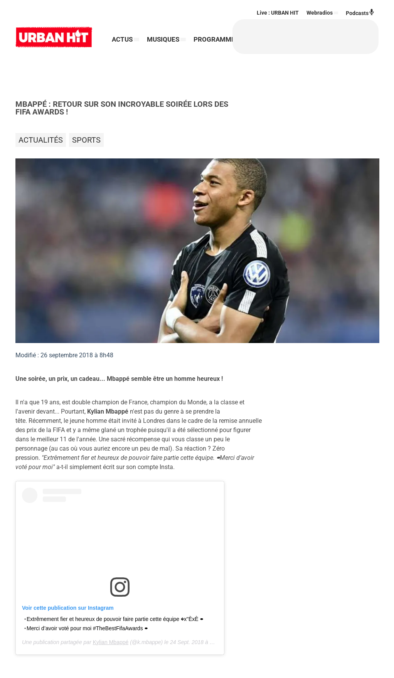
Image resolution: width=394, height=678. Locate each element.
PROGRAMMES (134, 50)
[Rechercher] (212, 36)
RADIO (174, 50)
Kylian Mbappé (111, 642)
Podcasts (360, 12)
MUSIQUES (163, 29)
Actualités (41, 140)
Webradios (319, 13)
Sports (86, 140)
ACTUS (122, 29)
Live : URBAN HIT (278, 13)
